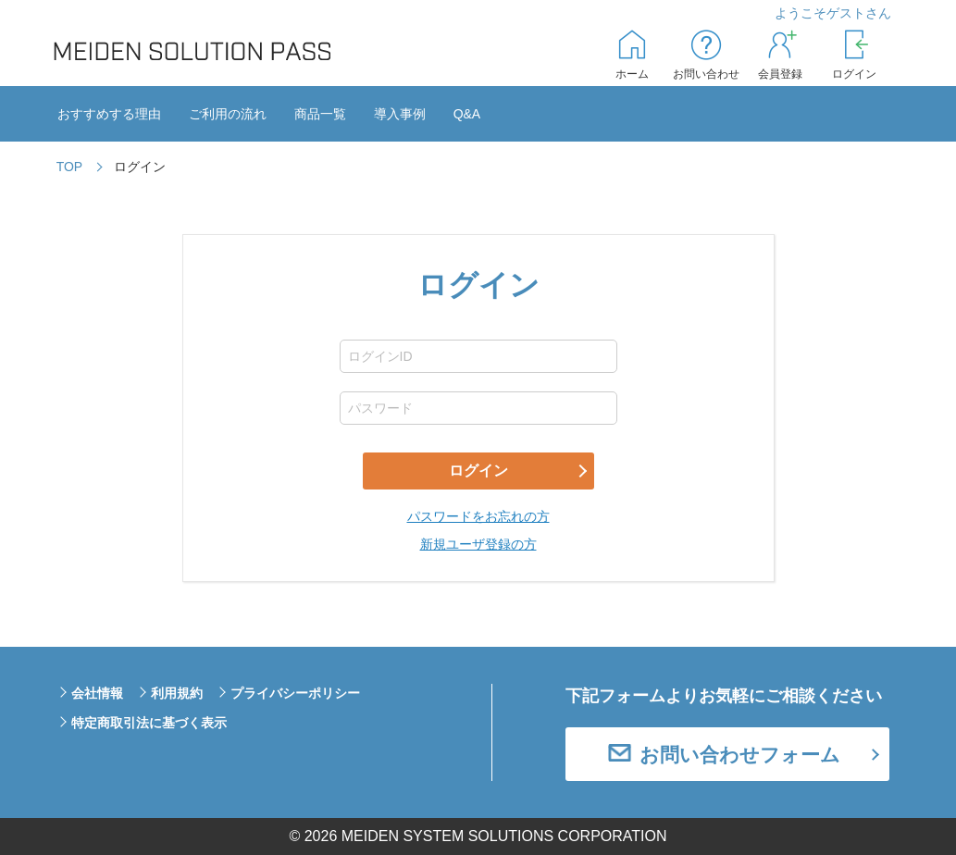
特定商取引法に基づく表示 (149, 722)
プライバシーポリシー (295, 693)
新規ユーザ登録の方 (478, 544)
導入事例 (400, 113)
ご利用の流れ (228, 113)
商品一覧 (320, 113)
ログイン (854, 74)
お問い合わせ (706, 74)
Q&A (467, 113)
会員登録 (780, 74)
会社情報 (97, 693)
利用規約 (177, 693)
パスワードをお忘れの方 (478, 516)
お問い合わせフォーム (739, 754)
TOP (69, 166)
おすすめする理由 (109, 113)
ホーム (632, 74)
